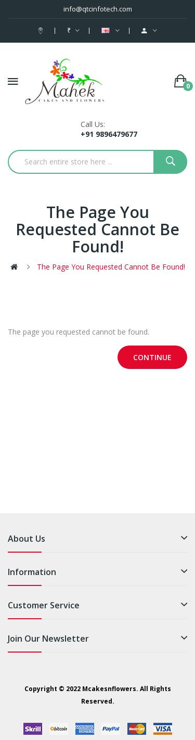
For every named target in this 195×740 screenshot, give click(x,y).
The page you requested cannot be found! (111, 267)
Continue (152, 357)
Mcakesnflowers (109, 688)
